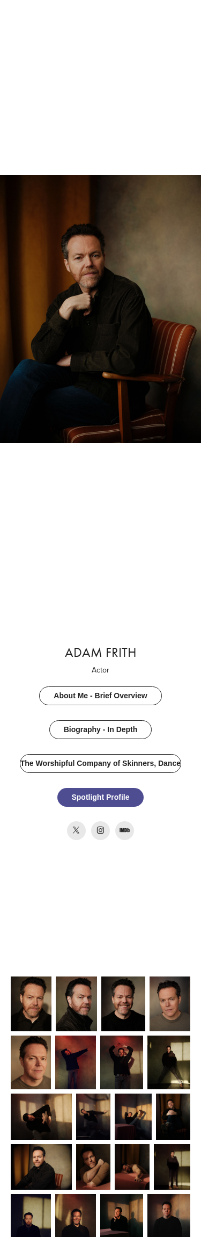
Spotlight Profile (100, 797)
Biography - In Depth (101, 729)
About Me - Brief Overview (100, 695)
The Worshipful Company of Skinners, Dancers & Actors (101, 763)
